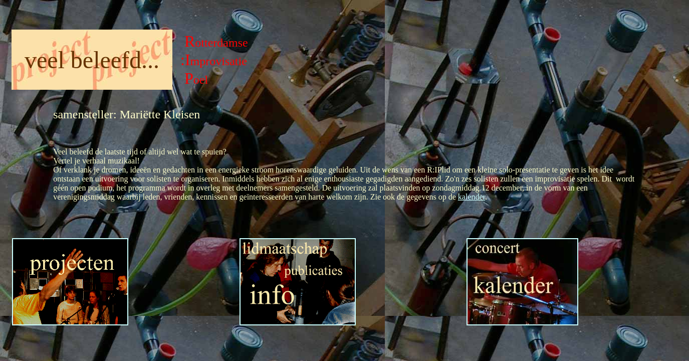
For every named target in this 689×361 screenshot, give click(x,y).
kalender (471, 197)
